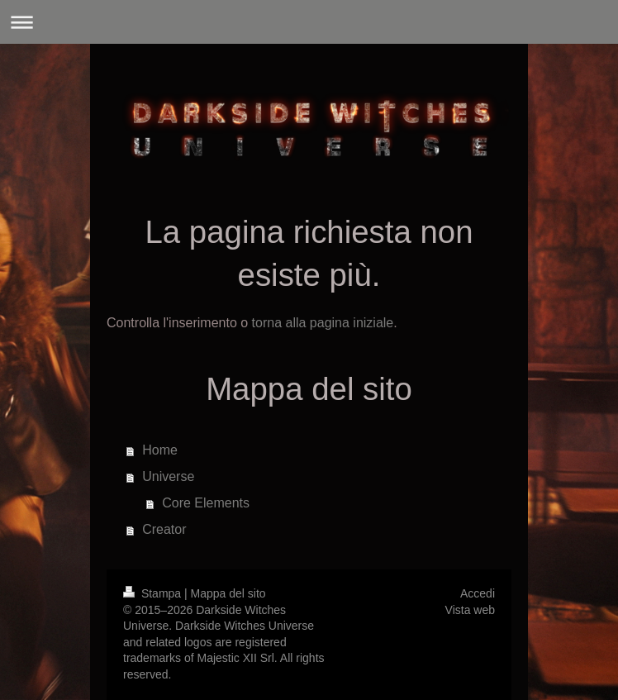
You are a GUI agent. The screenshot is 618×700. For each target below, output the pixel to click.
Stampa (153, 593)
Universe (168, 476)
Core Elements (206, 503)
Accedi (477, 593)
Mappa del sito (228, 593)
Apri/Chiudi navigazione (309, 22)
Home (160, 450)
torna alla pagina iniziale (323, 323)
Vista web (470, 610)
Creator (164, 529)
